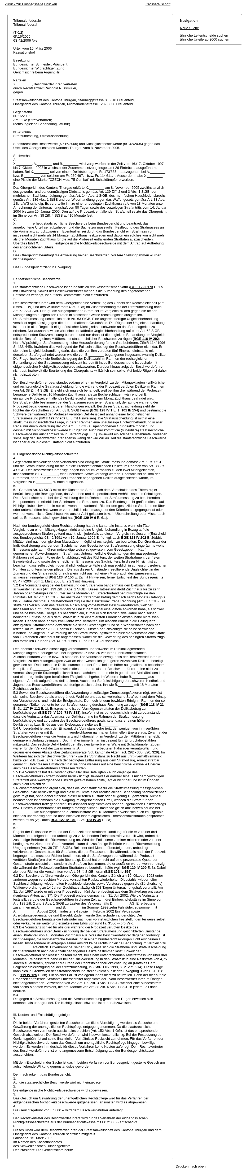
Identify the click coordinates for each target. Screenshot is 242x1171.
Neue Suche (189, 28)
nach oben (198, 1166)
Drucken (50, 4)
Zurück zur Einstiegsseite (24, 4)
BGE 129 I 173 (141, 287)
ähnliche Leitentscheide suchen (204, 35)
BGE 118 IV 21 (152, 705)
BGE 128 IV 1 (101, 410)
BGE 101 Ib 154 (117, 872)
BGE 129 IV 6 (85, 518)
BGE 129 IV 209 (52, 418)
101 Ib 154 (129, 410)
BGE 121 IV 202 (133, 538)
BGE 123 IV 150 (61, 577)
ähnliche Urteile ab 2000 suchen (204, 39)
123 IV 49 (93, 820)
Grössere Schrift (158, 4)
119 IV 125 (28, 975)
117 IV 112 (31, 709)
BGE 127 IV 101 (63, 820)
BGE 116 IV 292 (146, 339)
